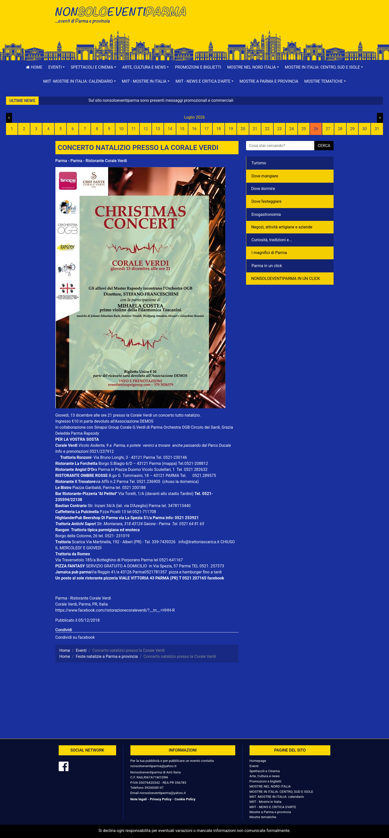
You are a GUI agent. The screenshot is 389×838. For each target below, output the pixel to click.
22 (267, 128)
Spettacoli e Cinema (265, 771)
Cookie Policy (185, 799)
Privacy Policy (160, 799)
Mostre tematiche (263, 817)
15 (182, 128)
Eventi (254, 766)
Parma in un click (267, 265)
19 (230, 128)
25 (303, 128)
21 (255, 128)
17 (206, 128)
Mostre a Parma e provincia (269, 81)
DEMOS (146, 421)
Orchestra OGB (177, 427)
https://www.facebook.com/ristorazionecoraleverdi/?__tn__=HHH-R (115, 610)
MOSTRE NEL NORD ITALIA (270, 786)
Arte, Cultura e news (265, 776)
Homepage (258, 761)
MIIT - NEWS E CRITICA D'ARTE (273, 807)
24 (291, 128)
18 (218, 128)
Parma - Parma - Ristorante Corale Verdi (91, 160)
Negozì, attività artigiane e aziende (282, 227)
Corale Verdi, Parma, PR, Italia (81, 604)
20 (243, 128)
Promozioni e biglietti (198, 67)
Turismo (259, 163)
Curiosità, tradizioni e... (272, 239)
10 (121, 128)
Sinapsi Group (106, 427)
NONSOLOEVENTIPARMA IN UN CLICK (285, 278)
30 (364, 128)
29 (352, 128)
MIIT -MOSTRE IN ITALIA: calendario (277, 797)
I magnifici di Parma (269, 252)
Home (34, 67)
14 (170, 128)
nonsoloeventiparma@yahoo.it (153, 766)
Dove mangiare (265, 176)
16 (194, 128)
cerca (324, 145)
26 (316, 128)
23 (279, 128)
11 (133, 128)
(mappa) (170, 463)
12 (145, 128)
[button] (56, 67)
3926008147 (154, 787)
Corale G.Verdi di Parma (141, 427)
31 (377, 128)
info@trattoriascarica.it (199, 541)
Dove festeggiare (267, 201)
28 (340, 128)
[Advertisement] (266, 20)
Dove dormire (263, 188)
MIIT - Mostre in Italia (265, 802)
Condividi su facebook (75, 637)
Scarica (79, 541)
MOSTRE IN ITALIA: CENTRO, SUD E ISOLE (281, 792)
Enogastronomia (266, 214)
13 (157, 128)
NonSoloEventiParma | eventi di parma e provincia (123, 14)
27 (328, 128)
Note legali (138, 799)
